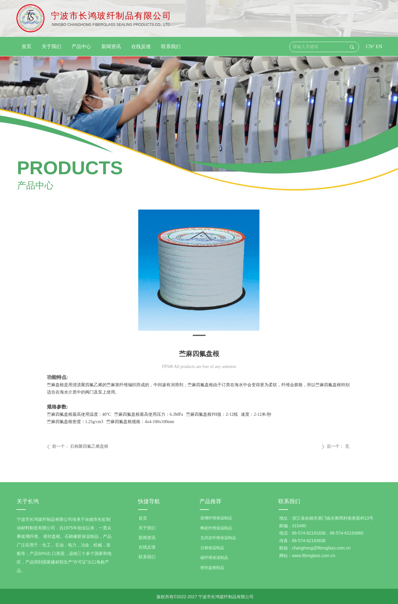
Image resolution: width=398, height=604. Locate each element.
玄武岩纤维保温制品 (218, 537)
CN (369, 46)
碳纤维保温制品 (214, 557)
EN (379, 46)
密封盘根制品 (212, 567)
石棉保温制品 (212, 548)
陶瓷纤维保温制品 (216, 528)
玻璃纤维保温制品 (216, 518)
